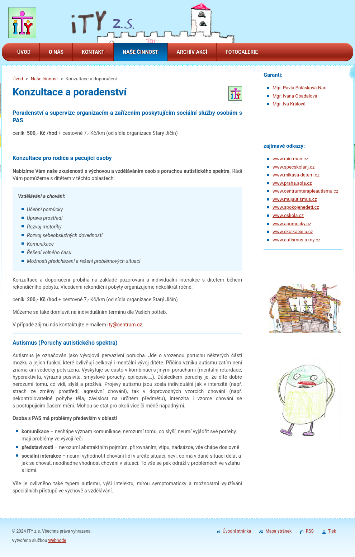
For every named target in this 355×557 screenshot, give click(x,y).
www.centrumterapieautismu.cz (305, 191)
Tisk (332, 531)
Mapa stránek (278, 531)
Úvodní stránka (237, 531)
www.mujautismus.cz (295, 199)
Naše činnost (44, 78)
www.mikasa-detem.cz (296, 175)
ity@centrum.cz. (126, 324)
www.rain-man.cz (290, 158)
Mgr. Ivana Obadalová (295, 96)
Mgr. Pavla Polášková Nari (300, 87)
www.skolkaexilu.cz (293, 231)
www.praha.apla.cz (292, 183)
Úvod (18, 78)
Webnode (57, 540)
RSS (310, 531)
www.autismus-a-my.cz (296, 239)
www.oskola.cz (288, 215)
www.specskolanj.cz (294, 167)
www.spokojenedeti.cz (296, 207)
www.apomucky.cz (292, 223)
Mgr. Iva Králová (289, 104)
